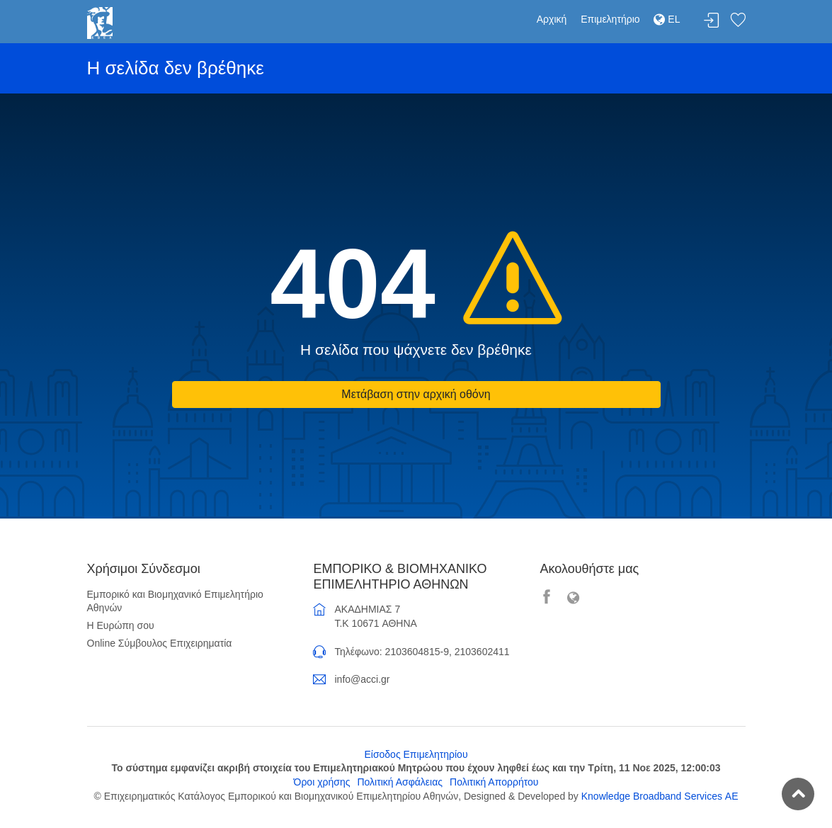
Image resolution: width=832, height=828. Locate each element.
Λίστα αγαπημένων (738, 21)
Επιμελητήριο (610, 19)
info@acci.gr (361, 679)
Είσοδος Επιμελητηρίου (415, 754)
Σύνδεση (711, 21)
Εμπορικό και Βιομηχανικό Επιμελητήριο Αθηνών (175, 601)
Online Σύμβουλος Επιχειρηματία (159, 643)
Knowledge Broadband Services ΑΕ (660, 796)
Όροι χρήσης (322, 782)
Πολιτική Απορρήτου (494, 782)
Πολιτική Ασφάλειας (400, 782)
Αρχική (552, 19)
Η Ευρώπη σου (120, 625)
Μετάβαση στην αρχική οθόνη (415, 394)
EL (667, 19)
